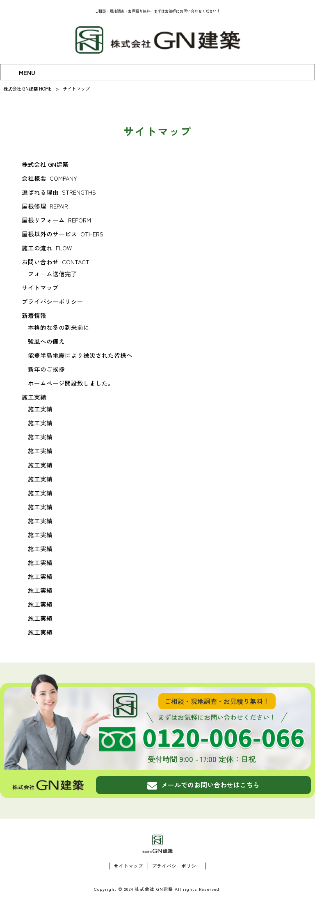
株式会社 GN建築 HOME (27, 88)
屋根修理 (45, 206)
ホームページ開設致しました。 (71, 383)
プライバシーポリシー (52, 301)
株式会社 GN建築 (45, 164)
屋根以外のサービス (62, 233)
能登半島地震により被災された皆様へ (80, 355)
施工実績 (34, 397)
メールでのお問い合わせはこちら (203, 785)
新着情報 (34, 315)
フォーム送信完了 (52, 273)
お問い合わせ (55, 261)
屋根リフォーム (56, 220)
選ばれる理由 (59, 192)
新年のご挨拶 (46, 369)
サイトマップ (40, 287)
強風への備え (46, 341)
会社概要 (49, 178)
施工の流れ (46, 247)
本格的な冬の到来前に (58, 327)
